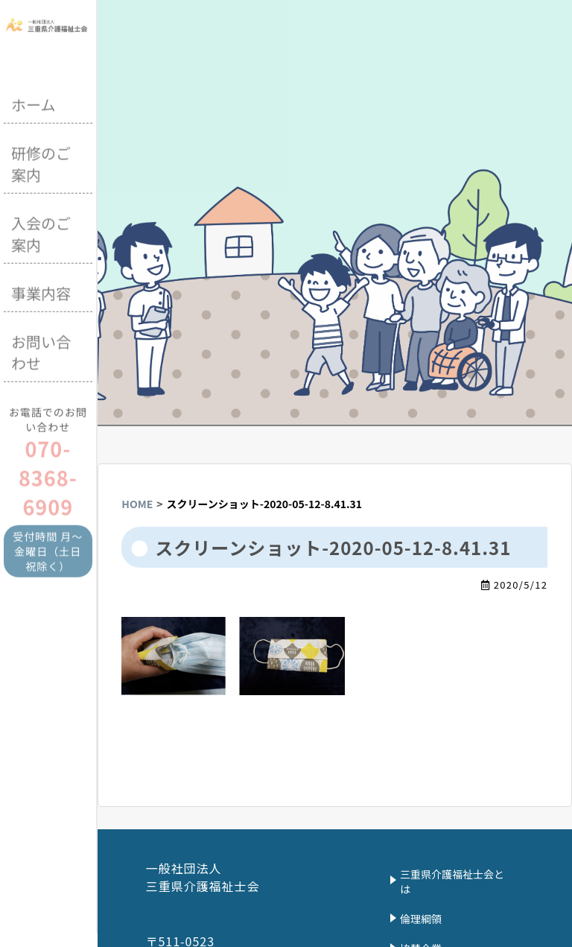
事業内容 (41, 292)
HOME (137, 503)
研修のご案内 (41, 162)
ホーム (33, 103)
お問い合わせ (41, 351)
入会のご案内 (41, 232)
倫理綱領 (421, 918)
